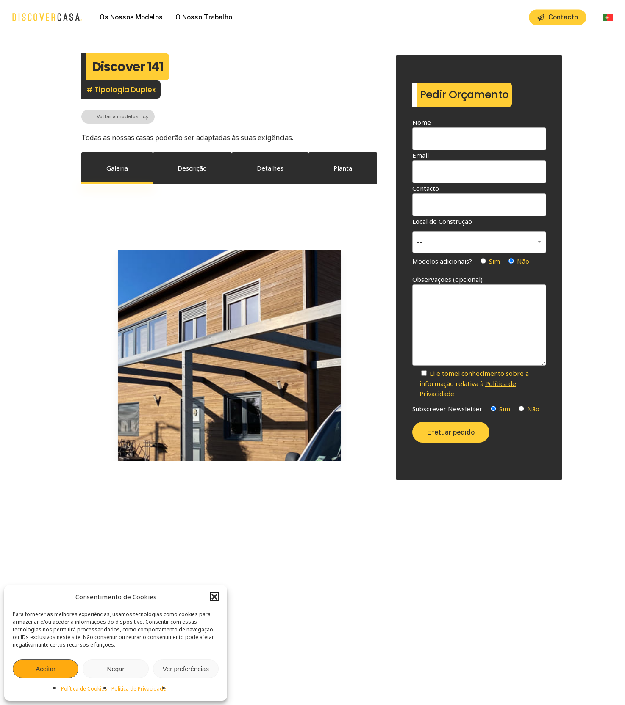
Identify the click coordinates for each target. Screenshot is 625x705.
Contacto (479, 200)
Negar (116, 668)
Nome (479, 134)
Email (479, 167)
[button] (214, 596)
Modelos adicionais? (470, 261)
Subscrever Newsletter (475, 409)
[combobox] (479, 242)
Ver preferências (186, 668)
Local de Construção (479, 234)
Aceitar (46, 668)
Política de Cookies (84, 688)
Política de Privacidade (138, 688)
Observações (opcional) (479, 321)
